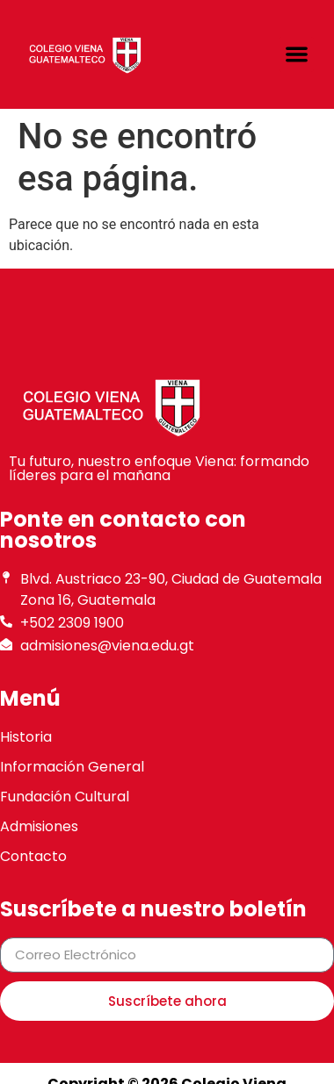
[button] (297, 55)
